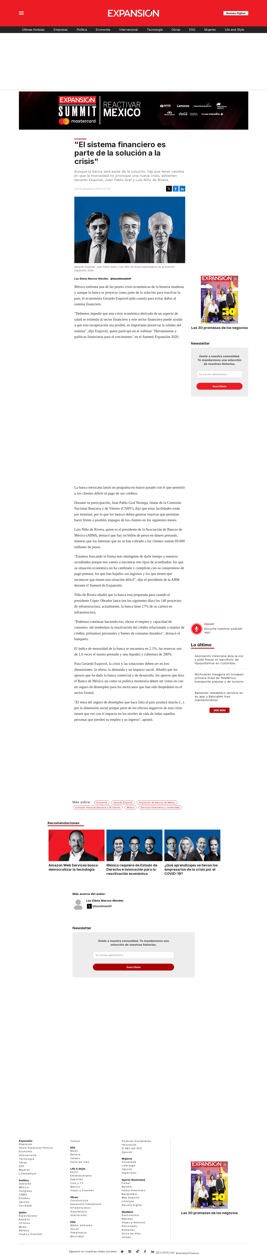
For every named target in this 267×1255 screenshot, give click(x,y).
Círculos (24, 1223)
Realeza (24, 1219)
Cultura (75, 1141)
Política (82, 30)
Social (74, 1229)
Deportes (76, 1179)
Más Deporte (130, 1197)
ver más (219, 710)
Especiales (129, 1172)
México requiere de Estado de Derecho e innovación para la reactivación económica (131, 869)
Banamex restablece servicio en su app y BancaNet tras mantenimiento (219, 696)
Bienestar (128, 1229)
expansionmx (132, 1252)
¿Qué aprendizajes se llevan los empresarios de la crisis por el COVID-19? (190, 869)
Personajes (129, 1226)
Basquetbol (129, 1194)
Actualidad (129, 1161)
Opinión (24, 1202)
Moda (23, 1226)
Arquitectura (78, 1211)
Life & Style (77, 1168)
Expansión (25, 1140)
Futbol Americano (134, 1190)
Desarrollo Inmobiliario (86, 1204)
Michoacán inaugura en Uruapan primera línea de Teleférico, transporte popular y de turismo (219, 677)
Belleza (24, 1230)
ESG (192, 30)
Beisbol (127, 1186)
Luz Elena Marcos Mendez (105, 900)
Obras (175, 30)
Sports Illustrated (133, 1179)
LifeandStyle (28, 1173)
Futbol (126, 1183)
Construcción (79, 1200)
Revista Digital (235, 13)
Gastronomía (130, 1215)
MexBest (127, 1211)
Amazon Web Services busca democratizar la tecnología (72, 867)
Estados (24, 1198)
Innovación (129, 1144)
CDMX (23, 1194)
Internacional (128, 30)
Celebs (75, 1158)
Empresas (61, 30)
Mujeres (210, 30)
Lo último (201, 644)
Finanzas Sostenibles (136, 1141)
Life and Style (234, 30)
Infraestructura (80, 1207)
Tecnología (154, 30)
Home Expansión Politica (36, 1147)
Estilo (74, 1172)
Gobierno (25, 1183)
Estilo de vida (79, 1161)
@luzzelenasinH (120, 278)
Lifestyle (128, 1201)
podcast (209, 624)
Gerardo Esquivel (123, 802)
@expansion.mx (137, 1251)
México (130, 807)
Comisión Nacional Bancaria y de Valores (97, 807)
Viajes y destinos (134, 1222)
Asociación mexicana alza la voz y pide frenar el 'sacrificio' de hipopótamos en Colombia (219, 659)
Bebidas (127, 1218)
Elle (72, 1147)
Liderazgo (129, 1165)
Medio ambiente (81, 1225)
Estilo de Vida (131, 1233)
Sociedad (25, 1205)
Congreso (25, 1191)
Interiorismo (78, 1215)
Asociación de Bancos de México (157, 802)
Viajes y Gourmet (30, 1234)
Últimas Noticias (33, 30)
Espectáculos (28, 1215)
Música (75, 1186)
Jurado (126, 1237)
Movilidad (77, 1236)
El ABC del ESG (132, 1148)
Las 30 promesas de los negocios (219, 328)
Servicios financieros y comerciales (160, 807)
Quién (23, 1212)
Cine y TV (77, 1183)
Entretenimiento (81, 1175)
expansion (155, 1252)
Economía (103, 30)
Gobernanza (78, 1232)
